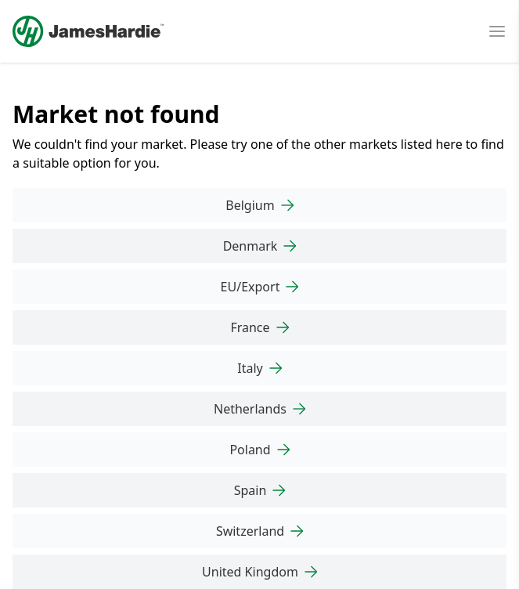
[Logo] (88, 31)
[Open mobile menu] (497, 31)
